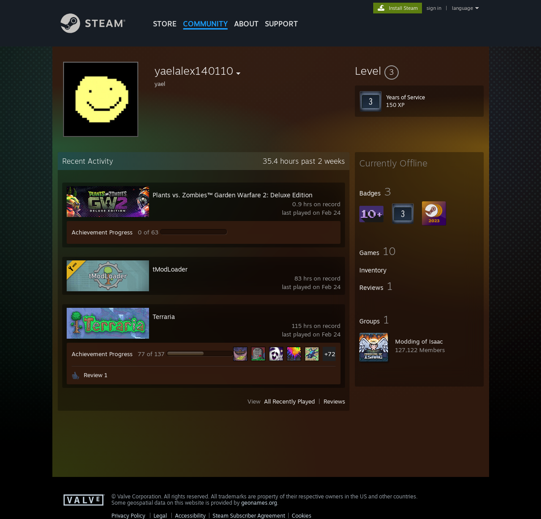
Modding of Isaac (419, 341)
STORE (165, 23)
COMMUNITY (205, 23)
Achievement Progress (102, 232)
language (462, 8)
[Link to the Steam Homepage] (99, 30)
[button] (419, 71)
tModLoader (170, 269)
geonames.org (259, 502)
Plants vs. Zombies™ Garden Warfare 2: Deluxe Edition (232, 195)
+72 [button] (329, 353)
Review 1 (95, 375)
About (246, 23)
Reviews (334, 401)
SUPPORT (281, 23)
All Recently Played (289, 401)
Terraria (164, 316)
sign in (433, 8)
